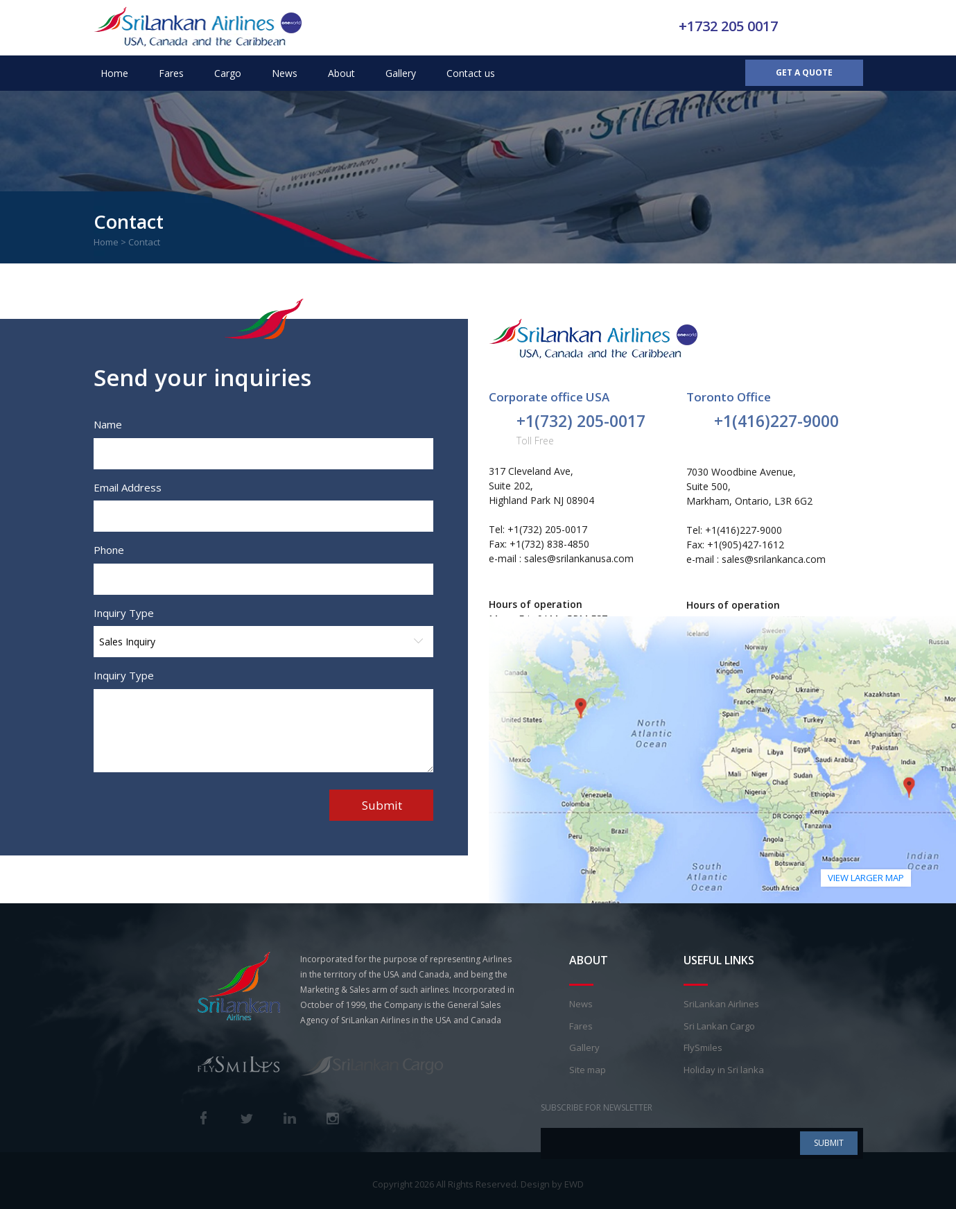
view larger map (866, 877)
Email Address (128, 487)
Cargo (227, 73)
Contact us (470, 73)
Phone (109, 550)
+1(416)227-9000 (776, 421)
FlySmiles (703, 1047)
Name (108, 424)
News (284, 73)
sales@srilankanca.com (774, 559)
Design (535, 1184)
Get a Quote (804, 72)
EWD (574, 1184)
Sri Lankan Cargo (719, 1026)
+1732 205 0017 (728, 26)
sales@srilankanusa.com (579, 558)
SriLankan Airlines (721, 1004)
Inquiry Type (124, 613)
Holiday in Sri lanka (724, 1069)
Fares (171, 73)
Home (114, 73)
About (341, 73)
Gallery (400, 73)
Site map (587, 1069)
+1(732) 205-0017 (580, 421)
